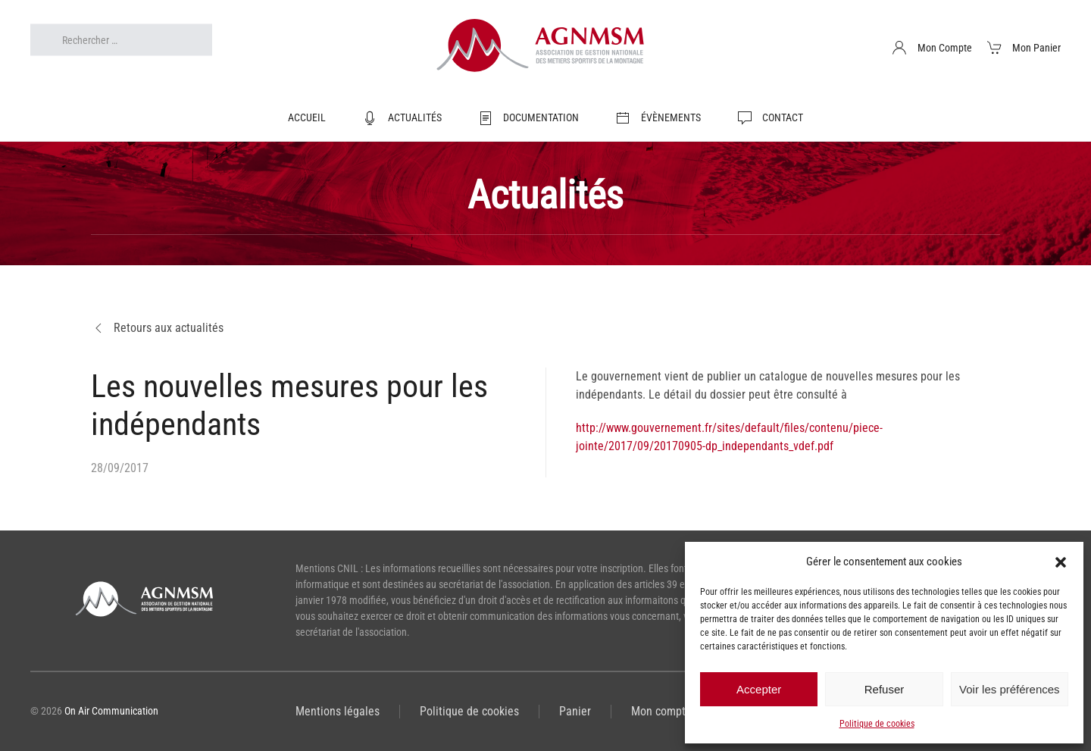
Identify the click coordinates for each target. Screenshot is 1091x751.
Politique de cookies (876, 723)
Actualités (402, 118)
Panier (575, 711)
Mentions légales (337, 711)
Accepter (758, 689)
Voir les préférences (1009, 689)
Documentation (529, 118)
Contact (770, 118)
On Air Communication (111, 711)
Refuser (884, 689)
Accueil (307, 117)
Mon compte (661, 711)
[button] (1060, 561)
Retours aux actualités (157, 328)
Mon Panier (1024, 47)
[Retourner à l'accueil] (545, 47)
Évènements (658, 118)
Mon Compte (932, 47)
